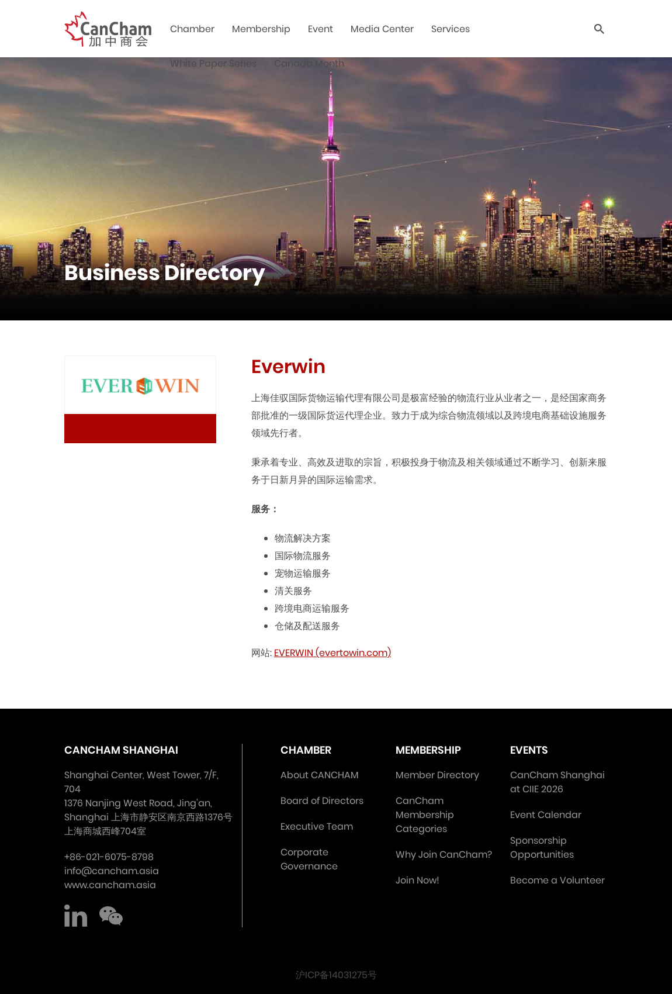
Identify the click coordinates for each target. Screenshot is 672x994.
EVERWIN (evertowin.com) (332, 653)
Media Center (382, 29)
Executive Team (316, 826)
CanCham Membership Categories (425, 815)
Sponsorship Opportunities (542, 847)
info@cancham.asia (111, 871)
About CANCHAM (319, 775)
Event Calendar (545, 815)
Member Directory (437, 775)
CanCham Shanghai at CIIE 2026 (557, 782)
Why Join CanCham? (444, 854)
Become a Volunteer (557, 880)
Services (450, 29)
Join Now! (417, 880)
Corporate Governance (309, 859)
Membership (261, 29)
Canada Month (309, 63)
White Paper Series (213, 63)
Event (320, 29)
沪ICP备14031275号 (336, 975)
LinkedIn (76, 915)
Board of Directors (321, 800)
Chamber (192, 29)
